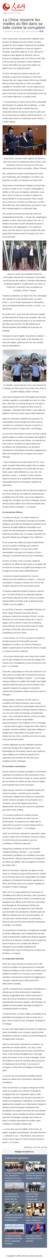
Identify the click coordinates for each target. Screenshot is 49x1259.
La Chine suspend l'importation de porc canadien (34, 1238)
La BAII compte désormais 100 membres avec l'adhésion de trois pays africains (35, 1199)
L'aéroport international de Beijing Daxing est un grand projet (14, 1217)
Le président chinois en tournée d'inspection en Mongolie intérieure (35, 1175)
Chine (18, 13)
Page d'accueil (8, 13)
